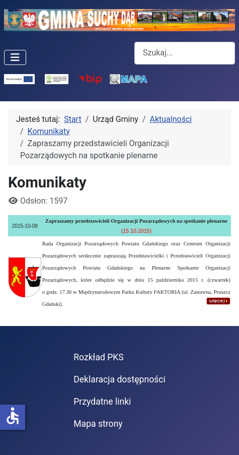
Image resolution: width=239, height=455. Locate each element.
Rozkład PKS (98, 357)
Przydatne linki (102, 402)
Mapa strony (97, 424)
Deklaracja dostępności (119, 379)
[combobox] (184, 53)
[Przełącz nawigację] (15, 57)
